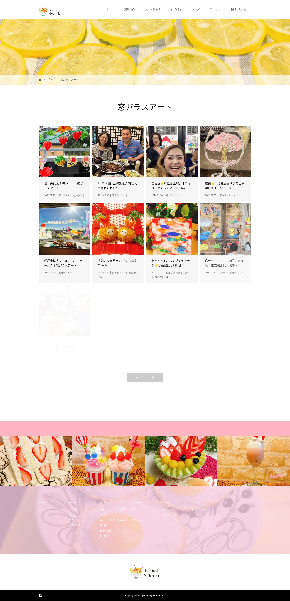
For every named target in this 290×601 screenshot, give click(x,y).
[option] (36, 461)
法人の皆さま (153, 9)
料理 (133, 514)
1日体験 (104, 536)
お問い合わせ (238, 9)
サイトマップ (167, 509)
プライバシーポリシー (172, 514)
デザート (135, 509)
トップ (110, 9)
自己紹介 (176, 9)
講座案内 (129, 9)
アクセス (215, 9)
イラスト (135, 525)
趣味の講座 (105, 530)
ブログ (196, 9)
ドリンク (135, 520)
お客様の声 (74, 525)
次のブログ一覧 (145, 377)
